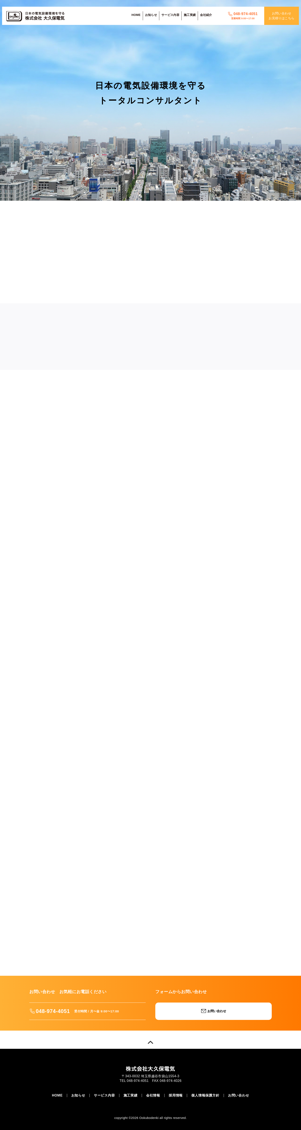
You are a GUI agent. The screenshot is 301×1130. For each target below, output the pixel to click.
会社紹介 (206, 15)
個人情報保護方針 (205, 1095)
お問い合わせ (238, 1095)
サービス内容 (170, 15)
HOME (135, 15)
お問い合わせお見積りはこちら (281, 16)
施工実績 (190, 15)
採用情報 (176, 1095)
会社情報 (153, 1095)
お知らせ (151, 15)
